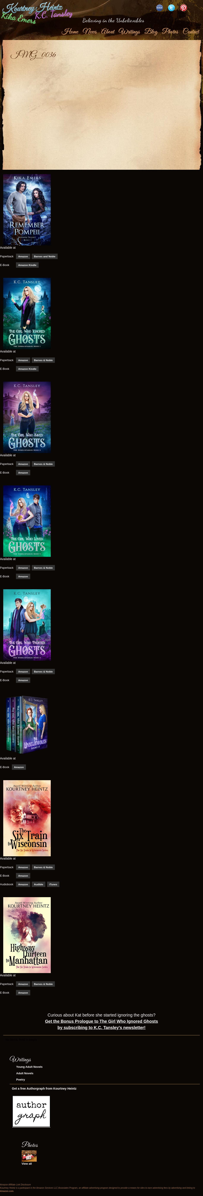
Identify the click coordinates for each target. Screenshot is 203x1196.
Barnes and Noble (44, 259)
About (107, 34)
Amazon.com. (7, 1194)
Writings (129, 34)
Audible (38, 886)
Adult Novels (24, 1076)
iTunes (53, 886)
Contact (190, 34)
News (89, 34)
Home (70, 34)
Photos (170, 34)
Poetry (20, 1082)
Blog (150, 34)
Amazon (23, 259)
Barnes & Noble (43, 362)
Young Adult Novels (29, 1069)
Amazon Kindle (27, 267)
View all (27, 1166)
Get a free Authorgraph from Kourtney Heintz (44, 1091)
